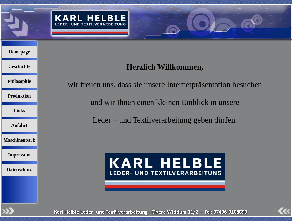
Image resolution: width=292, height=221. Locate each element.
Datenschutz (19, 169)
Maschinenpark (19, 140)
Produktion (19, 95)
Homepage (19, 51)
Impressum (19, 154)
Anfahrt (19, 125)
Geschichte (19, 66)
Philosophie (19, 81)
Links (19, 110)
